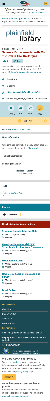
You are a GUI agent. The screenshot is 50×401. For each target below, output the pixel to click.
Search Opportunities (21, 18)
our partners (15, 362)
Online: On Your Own (13, 193)
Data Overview (9, 314)
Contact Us (7, 318)
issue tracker (38, 12)
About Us (6, 309)
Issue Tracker (8, 323)
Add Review (10, 214)
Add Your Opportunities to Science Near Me (22, 332)
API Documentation (11, 345)
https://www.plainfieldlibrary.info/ (23, 92)
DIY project (33, 148)
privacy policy (22, 371)
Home (5, 18)
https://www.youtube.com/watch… (26, 72)
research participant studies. (15, 396)
